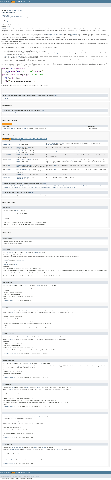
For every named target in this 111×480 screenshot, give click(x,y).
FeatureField (6, 128)
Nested (7, 5)
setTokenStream (45, 187)
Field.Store (6, 98)
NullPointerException (9, 437)
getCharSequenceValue (24, 185)
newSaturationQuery (22, 159)
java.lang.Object (5, 15)
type (23, 113)
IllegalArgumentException (10, 300)
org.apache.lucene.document (14, 10)
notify (33, 195)
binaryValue (6, 185)
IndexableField (5, 21)
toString (72, 187)
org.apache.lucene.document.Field (13, 16)
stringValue (54, 187)
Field (11, 5)
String (13, 128)
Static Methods (16, 138)
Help (29, 1)
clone (4, 195)
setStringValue (35, 187)
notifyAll (39, 195)
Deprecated (24, 1)
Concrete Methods (40, 138)
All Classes (3, 4)
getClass (20, 195)
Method (20, 5)
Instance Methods (28, 138)
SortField (10, 147)
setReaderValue (16, 187)
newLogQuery (20, 154)
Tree (19, 1)
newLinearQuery (21, 150)
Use (16, 1)
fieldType (14, 185)
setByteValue (74, 185)
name (11, 113)
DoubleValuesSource (8, 144)
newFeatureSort (21, 147)
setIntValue (102, 185)
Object (31, 192)
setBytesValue (56, 185)
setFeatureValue (21, 174)
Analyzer (26, 177)
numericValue (39, 185)
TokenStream (6, 177)
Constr (15, 5)
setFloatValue (94, 185)
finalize (14, 195)
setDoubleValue (84, 185)
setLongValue (6, 187)
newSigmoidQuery (21, 169)
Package (8, 1)
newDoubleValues (21, 143)
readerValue (47, 185)
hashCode (27, 195)
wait (44, 195)
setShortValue (26, 187)
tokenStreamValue (64, 187)
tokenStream (17, 113)
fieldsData (6, 113)
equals (9, 195)
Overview (2, 1)
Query (9, 150)
